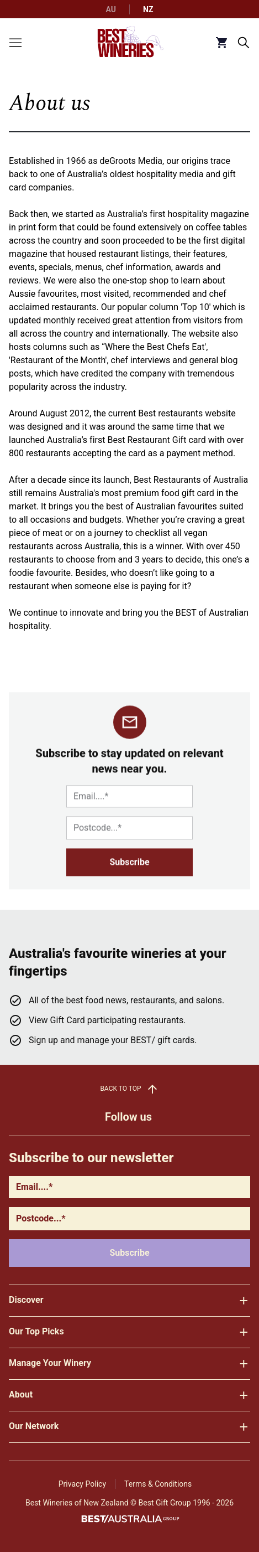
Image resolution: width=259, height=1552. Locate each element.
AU (111, 9)
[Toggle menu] (15, 42)
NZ (148, 9)
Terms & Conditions (158, 1483)
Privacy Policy (82, 1483)
